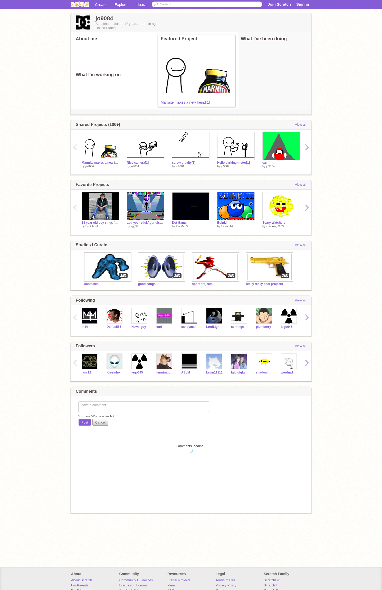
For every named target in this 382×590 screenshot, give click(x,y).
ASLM (185, 372)
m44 (85, 327)
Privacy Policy (226, 585)
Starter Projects (178, 580)
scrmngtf (237, 327)
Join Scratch (279, 4)
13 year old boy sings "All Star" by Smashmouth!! (100, 222)
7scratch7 (227, 226)
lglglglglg (238, 372)
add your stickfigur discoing (145, 222)
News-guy (138, 327)
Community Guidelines (136, 580)
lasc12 (86, 372)
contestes (91, 284)
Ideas (140, 4)
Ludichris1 (91, 226)
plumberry (263, 327)
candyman (188, 327)
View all (300, 124)
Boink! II (223, 222)
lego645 (286, 327)
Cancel (100, 422)
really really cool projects (264, 284)
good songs (147, 284)
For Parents (80, 585)
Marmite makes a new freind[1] (185, 102)
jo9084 (89, 166)
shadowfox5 (264, 372)
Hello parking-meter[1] (233, 162)
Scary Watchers (273, 222)
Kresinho (113, 372)
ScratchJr (271, 585)
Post (84, 422)
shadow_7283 (275, 226)
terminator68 (165, 372)
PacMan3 (182, 226)
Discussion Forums (133, 585)
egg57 (135, 226)
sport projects (202, 284)
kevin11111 (214, 372)
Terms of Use (225, 580)
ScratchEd (271, 580)
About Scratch (81, 580)
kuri (159, 327)
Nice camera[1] (138, 162)
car (264, 162)
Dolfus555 (114, 327)
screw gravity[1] (183, 162)
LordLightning (214, 327)
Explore (121, 4)
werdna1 (287, 372)
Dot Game (179, 222)
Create (101, 4)
